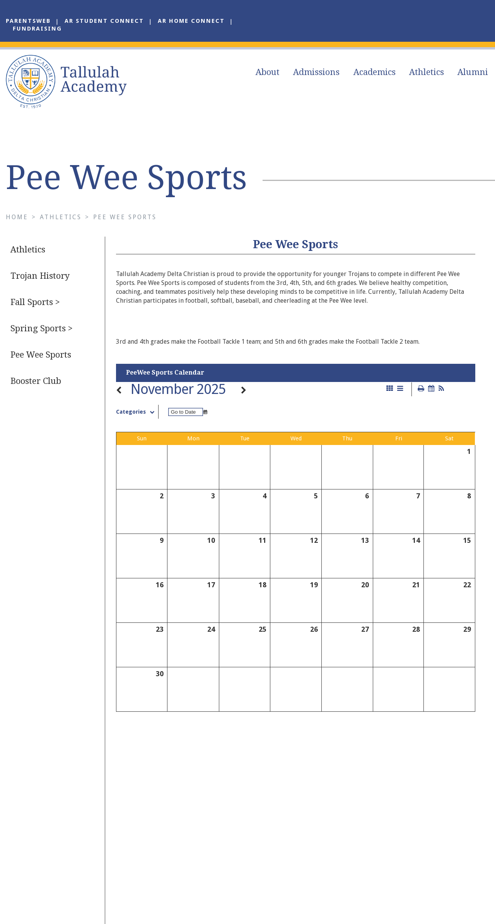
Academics (374, 72)
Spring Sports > (41, 328)
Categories (137, 412)
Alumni (472, 72)
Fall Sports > (35, 302)
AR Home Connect (191, 20)
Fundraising (37, 28)
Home (17, 217)
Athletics (426, 72)
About (268, 72)
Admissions (316, 72)
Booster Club (35, 381)
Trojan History (40, 276)
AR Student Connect (104, 20)
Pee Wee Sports (125, 217)
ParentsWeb (28, 20)
